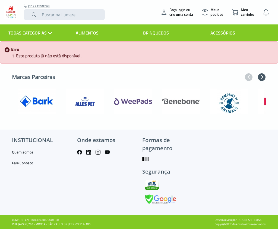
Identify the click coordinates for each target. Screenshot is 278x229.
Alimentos (87, 33)
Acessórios (222, 33)
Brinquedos (156, 33)
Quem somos (22, 152)
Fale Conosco (22, 163)
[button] (248, 77)
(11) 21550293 (37, 6)
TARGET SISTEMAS (249, 220)
